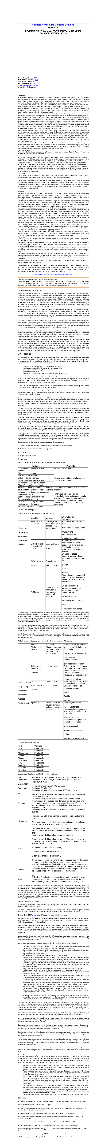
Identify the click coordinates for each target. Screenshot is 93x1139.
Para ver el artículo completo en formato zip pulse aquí (53, 274)
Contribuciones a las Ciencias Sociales (53, 24)
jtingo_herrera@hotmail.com (28, 85)
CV (35, 78)
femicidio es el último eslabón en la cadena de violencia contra (53, 420)
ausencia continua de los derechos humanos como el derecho (67, 324)
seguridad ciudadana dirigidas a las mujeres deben (58, 988)
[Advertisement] (53, 58)
